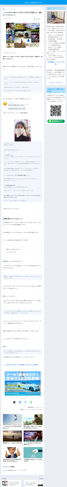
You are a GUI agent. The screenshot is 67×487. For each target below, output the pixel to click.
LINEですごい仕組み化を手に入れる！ (33, 2)
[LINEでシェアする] (31, 403)
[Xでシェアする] (14, 403)
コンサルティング (38, 407)
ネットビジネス (38, 409)
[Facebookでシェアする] (20, 403)
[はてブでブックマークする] (25, 403)
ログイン (17, 470)
